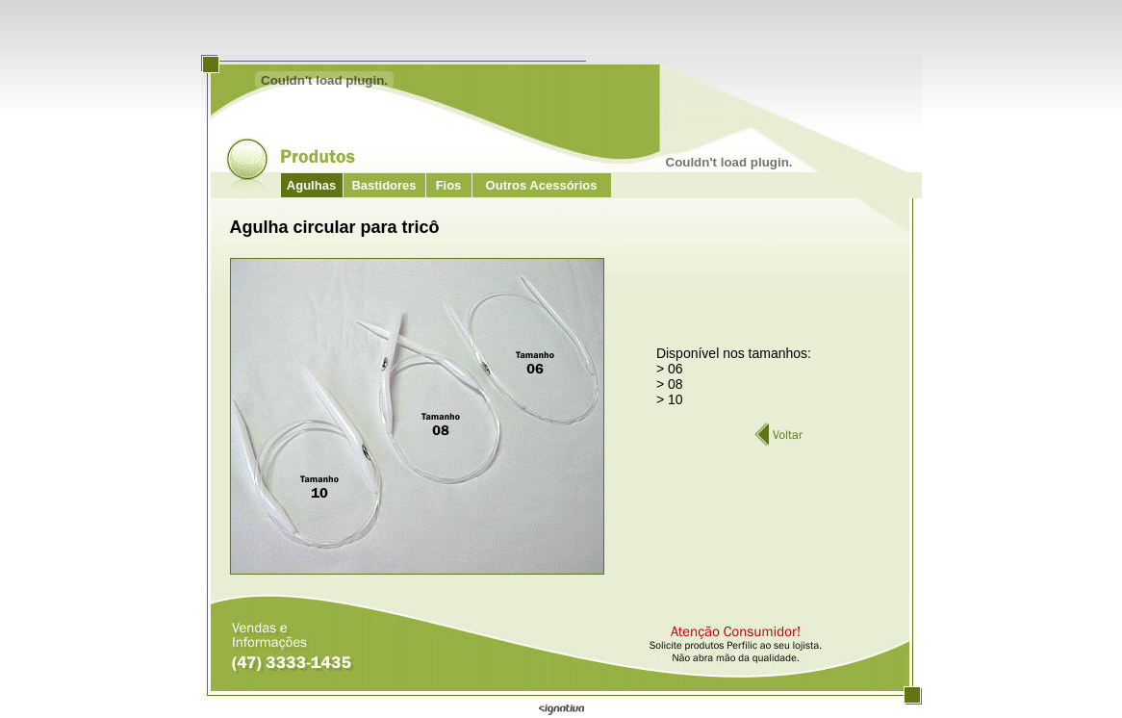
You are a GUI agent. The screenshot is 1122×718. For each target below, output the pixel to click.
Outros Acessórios (542, 185)
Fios (449, 185)
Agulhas (311, 185)
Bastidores (383, 185)
